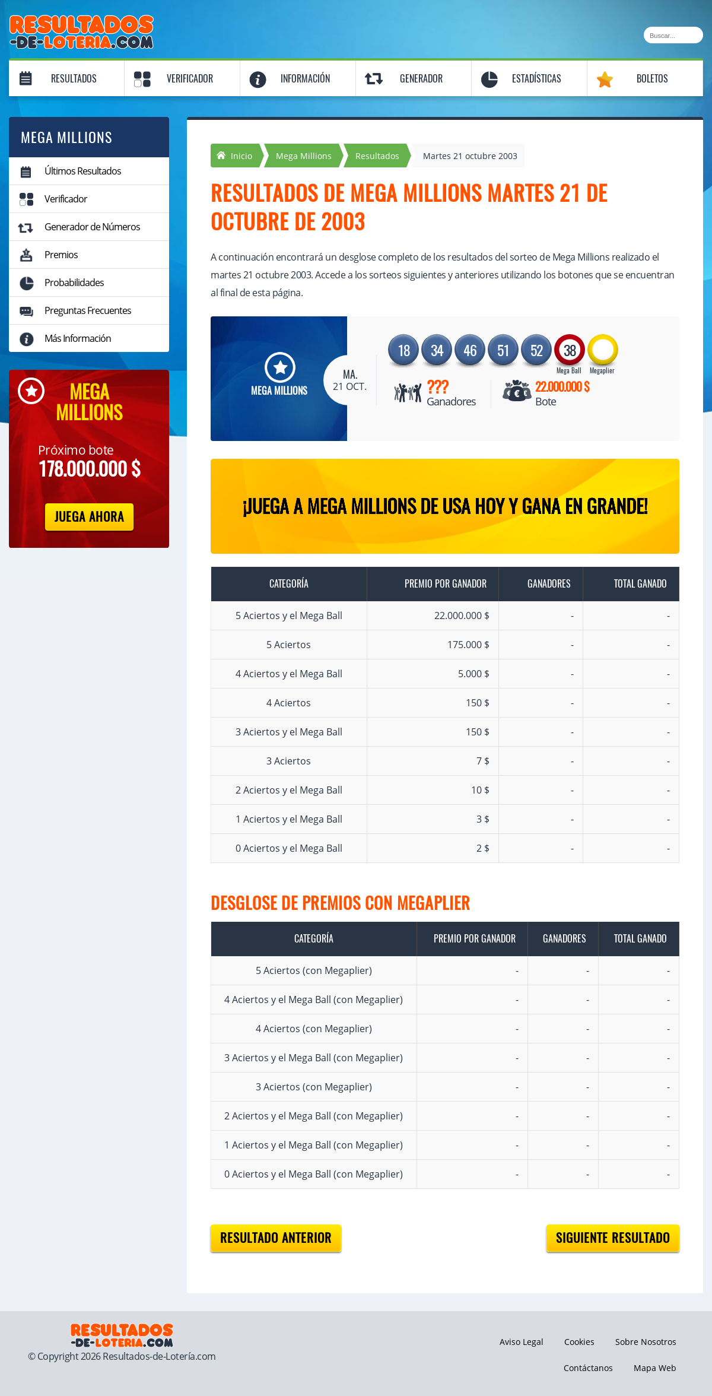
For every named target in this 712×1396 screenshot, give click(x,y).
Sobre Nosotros (645, 1341)
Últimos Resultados (82, 170)
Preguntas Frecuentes (87, 310)
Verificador (190, 78)
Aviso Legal (521, 1341)
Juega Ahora (89, 516)
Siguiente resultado (613, 1237)
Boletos (652, 78)
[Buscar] (673, 35)
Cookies (579, 1341)
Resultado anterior (276, 1237)
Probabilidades (74, 282)
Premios (61, 254)
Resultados (74, 78)
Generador (421, 78)
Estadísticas (536, 78)
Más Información (77, 338)
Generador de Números (92, 226)
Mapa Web (655, 1367)
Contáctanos (588, 1367)
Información (305, 78)
